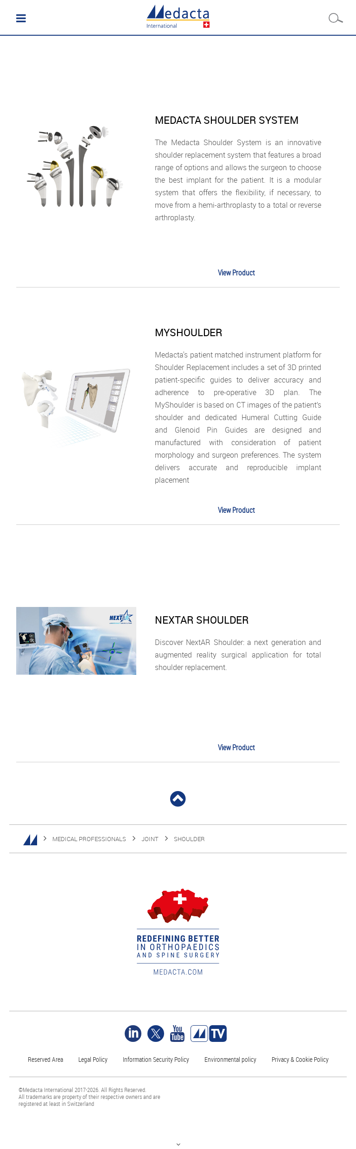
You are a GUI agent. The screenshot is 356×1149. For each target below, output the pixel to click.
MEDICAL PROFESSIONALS (89, 839)
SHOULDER (189, 839)
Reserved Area (45, 1059)
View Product (236, 273)
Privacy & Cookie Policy (300, 1059)
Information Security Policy (156, 1059)
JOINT (150, 839)
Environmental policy (230, 1059)
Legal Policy (93, 1059)
